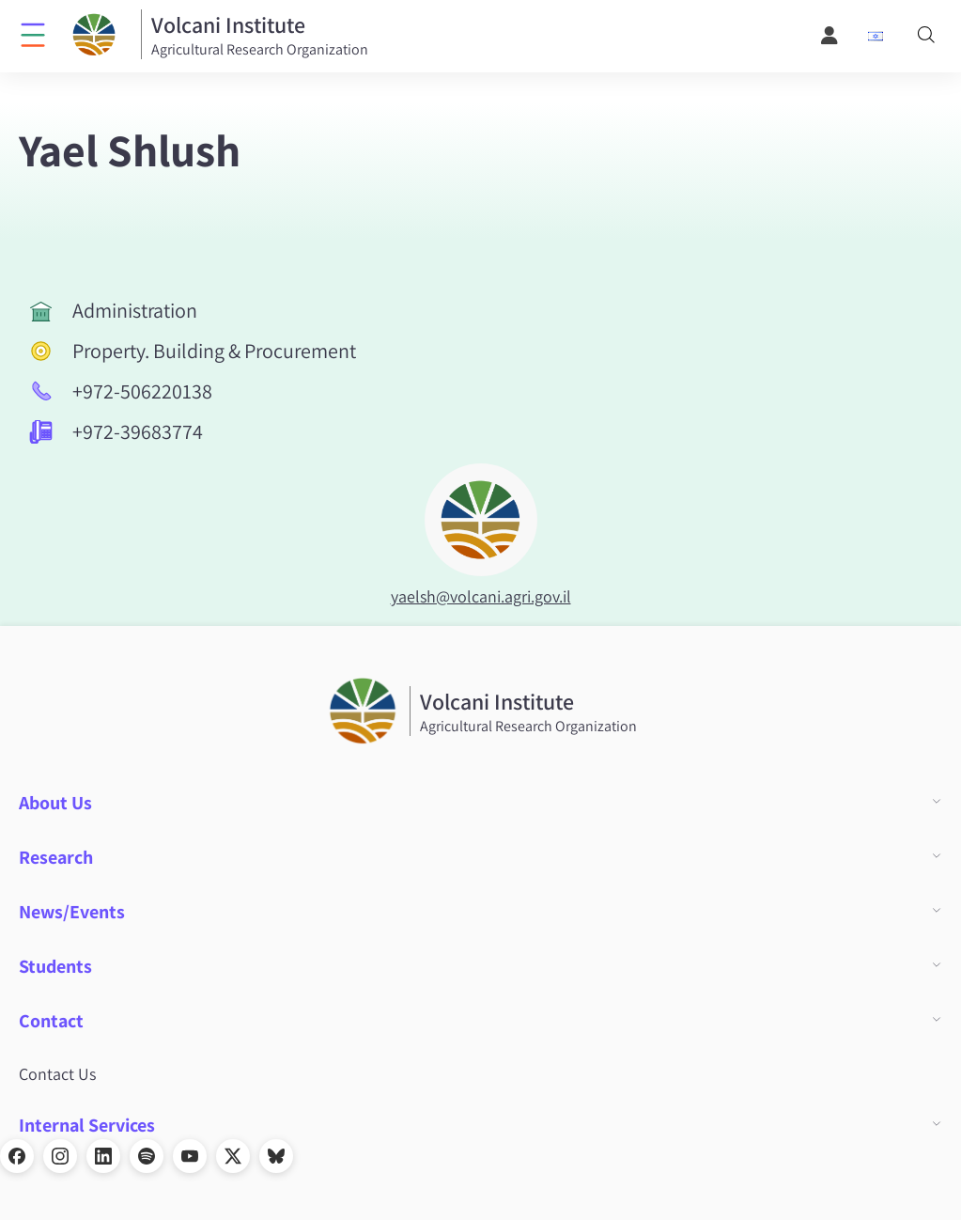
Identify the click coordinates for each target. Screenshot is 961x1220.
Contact (51, 1021)
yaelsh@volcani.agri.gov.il (481, 596)
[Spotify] (146, 1156)
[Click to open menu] (33, 34)
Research (56, 857)
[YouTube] (190, 1156)
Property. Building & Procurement (214, 350)
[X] (233, 1156)
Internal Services (87, 1125)
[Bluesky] (276, 1156)
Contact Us (57, 1074)
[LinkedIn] (103, 1156)
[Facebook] (17, 1156)
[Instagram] (60, 1156)
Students (55, 966)
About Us (55, 802)
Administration (134, 310)
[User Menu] (830, 35)
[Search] (926, 36)
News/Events (72, 911)
